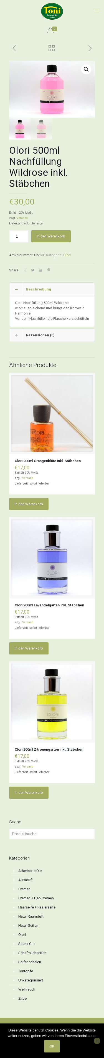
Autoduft (25, 879)
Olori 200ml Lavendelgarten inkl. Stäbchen (49, 605)
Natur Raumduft (31, 916)
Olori (67, 254)
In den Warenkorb (51, 236)
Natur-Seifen (28, 925)
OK (52, 1046)
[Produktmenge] (19, 236)
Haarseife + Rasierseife (36, 907)
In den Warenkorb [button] (29, 503)
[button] (86, 69)
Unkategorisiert (30, 980)
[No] (97, 1041)
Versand (22, 217)
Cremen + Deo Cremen (36, 897)
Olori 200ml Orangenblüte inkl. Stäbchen (48, 460)
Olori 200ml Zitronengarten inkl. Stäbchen (49, 749)
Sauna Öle (26, 943)
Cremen (24, 888)
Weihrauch (26, 989)
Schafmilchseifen (32, 952)
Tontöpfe (25, 970)
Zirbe (22, 998)
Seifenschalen (29, 961)
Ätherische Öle (30, 870)
